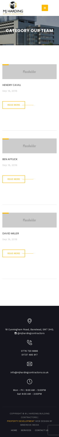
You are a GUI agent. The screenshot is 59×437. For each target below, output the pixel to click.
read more (13, 105)
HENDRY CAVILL (11, 85)
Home (14, 430)
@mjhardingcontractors (31, 333)
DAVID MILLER (10, 233)
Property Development (21, 421)
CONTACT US (41, 430)
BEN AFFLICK (9, 159)
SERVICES (26, 430)
